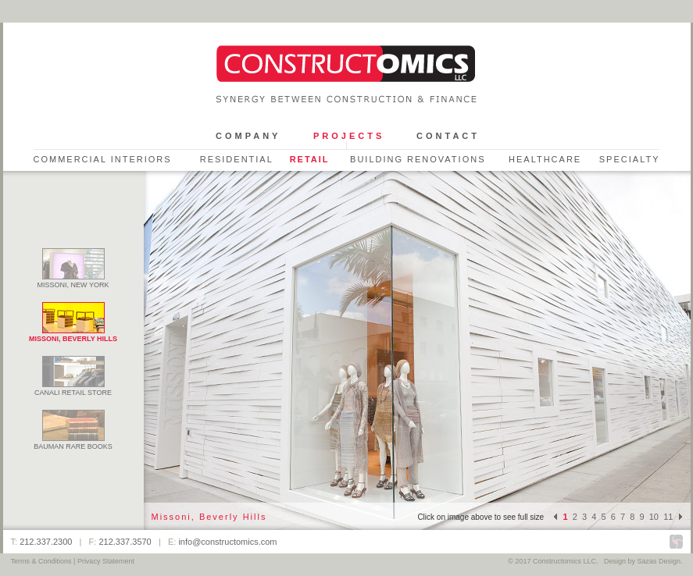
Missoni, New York (73, 281)
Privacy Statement (105, 561)
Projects (348, 135)
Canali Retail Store (73, 388)
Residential (236, 159)
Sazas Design (658, 561)
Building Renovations (418, 159)
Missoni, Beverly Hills (73, 335)
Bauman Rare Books (73, 442)
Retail (310, 159)
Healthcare (545, 159)
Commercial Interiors (103, 159)
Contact (448, 135)
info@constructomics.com (227, 541)
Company (248, 135)
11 (668, 516)
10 (654, 516)
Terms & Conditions (41, 561)
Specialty (629, 159)
